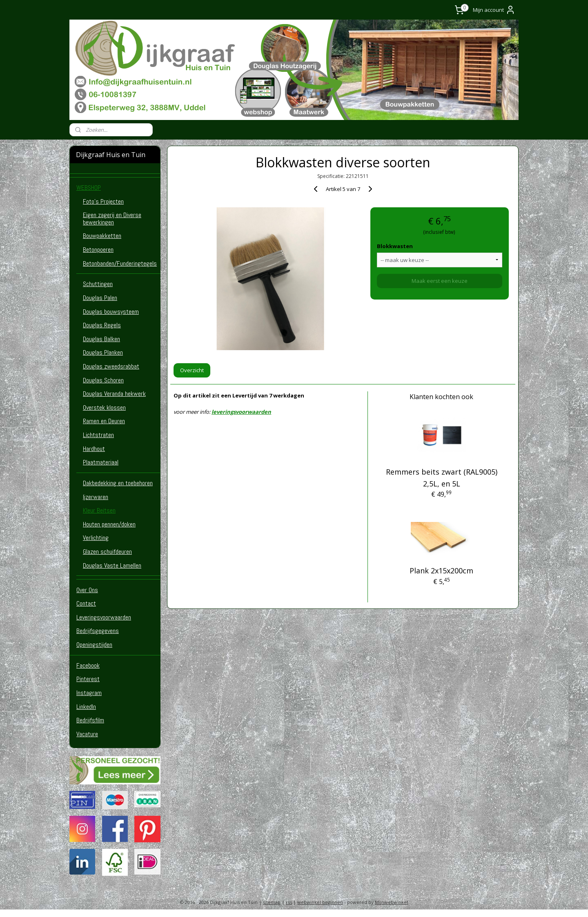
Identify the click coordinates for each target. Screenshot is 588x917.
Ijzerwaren (95, 497)
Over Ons (87, 590)
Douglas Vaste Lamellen (112, 565)
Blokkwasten (395, 246)
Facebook (88, 665)
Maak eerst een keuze (440, 280)
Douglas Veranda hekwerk (114, 393)
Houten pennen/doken (109, 524)
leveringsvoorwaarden (241, 411)
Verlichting (96, 537)
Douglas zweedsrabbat (111, 366)
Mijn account (494, 10)
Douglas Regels (102, 325)
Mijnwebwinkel (391, 902)
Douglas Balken (101, 339)
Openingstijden (94, 644)
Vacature (87, 734)
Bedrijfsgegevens (97, 630)
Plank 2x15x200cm (442, 570)
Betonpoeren (98, 249)
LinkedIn (86, 706)
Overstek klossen (104, 407)
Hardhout (94, 448)
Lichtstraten (98, 435)
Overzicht (192, 370)
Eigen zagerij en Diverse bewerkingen (112, 218)
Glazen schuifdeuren (107, 551)
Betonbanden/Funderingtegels (120, 263)
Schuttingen (98, 284)
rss (289, 902)
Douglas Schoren (103, 380)
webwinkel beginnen (320, 902)
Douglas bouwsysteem (111, 311)
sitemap (272, 902)
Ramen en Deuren (104, 421)
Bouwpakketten (102, 235)
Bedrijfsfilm (90, 720)
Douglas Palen (100, 297)
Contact (86, 603)
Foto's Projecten (103, 201)
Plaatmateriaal (100, 462)
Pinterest (88, 679)
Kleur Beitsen (99, 510)
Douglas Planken (103, 352)
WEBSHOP (88, 187)
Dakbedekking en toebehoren (118, 483)
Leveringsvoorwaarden (103, 617)
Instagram (89, 692)
